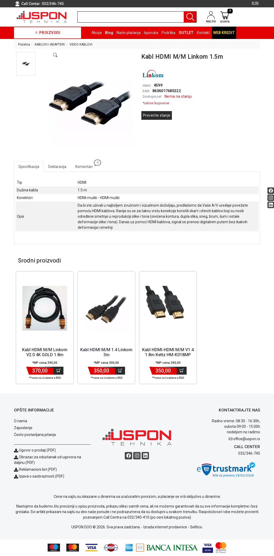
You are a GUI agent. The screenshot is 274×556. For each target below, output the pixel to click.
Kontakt (203, 33)
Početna (24, 44)
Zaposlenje (23, 428)
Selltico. (196, 527)
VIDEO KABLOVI (80, 44)
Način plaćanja (129, 33)
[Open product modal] (55, 55)
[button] (25, 64)
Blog (109, 33)
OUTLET (186, 33)
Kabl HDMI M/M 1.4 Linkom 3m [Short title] (106, 353)
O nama (20, 421)
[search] (136, 17)
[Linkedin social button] (270, 205)
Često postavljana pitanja (35, 435)
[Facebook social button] (270, 190)
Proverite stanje (157, 115)
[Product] (44, 308)
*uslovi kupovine (156, 103)
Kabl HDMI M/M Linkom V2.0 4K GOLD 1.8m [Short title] (44, 353)
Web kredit (224, 33)
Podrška (168, 33)
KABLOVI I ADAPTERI (50, 44)
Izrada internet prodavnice (165, 527)
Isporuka (151, 33)
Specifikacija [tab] (28, 167)
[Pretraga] (190, 17)
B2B (255, 3)
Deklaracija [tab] (57, 167)
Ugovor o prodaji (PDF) (35, 450)
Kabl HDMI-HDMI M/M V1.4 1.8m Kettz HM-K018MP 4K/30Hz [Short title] (168, 355)
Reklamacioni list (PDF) (35, 470)
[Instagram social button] (270, 198)
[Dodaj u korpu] (58, 371)
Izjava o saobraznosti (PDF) (41, 476)
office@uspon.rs (246, 439)
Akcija (97, 33)
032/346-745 (53, 4)
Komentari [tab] (86, 165)
